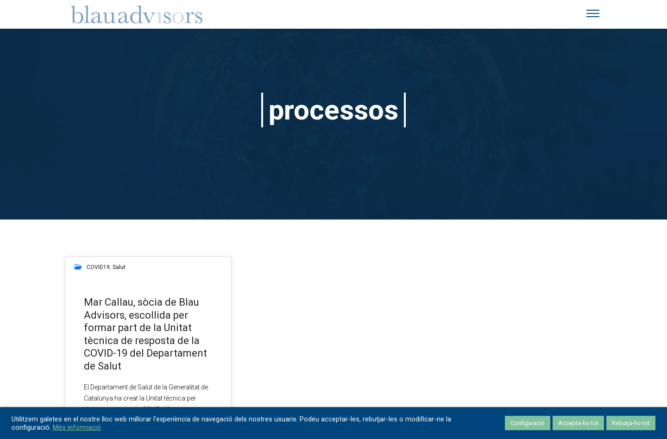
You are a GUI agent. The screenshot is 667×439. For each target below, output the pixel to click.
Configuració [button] (527, 423)
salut (119, 267)
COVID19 (98, 267)
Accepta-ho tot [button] (578, 423)
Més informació (77, 427)
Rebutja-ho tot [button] (631, 423)
